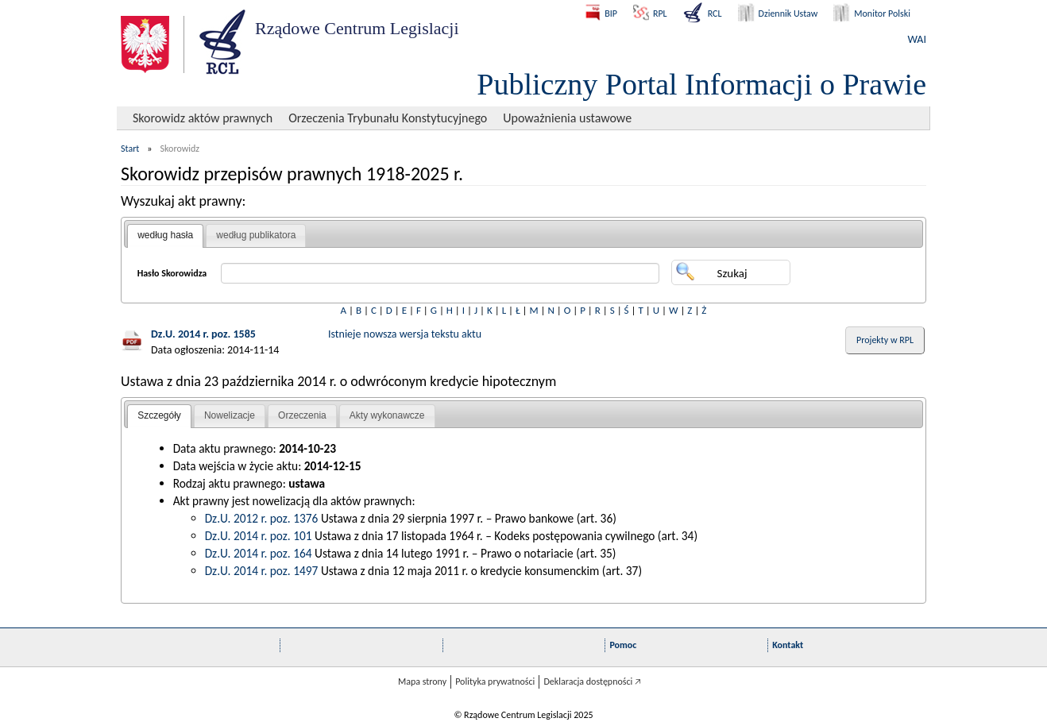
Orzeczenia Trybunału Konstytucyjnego (387, 117)
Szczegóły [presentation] (159, 415)
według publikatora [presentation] (256, 235)
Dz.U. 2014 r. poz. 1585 (203, 334)
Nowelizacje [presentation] (229, 415)
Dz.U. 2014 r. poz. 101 (258, 535)
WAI (917, 39)
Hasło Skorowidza (172, 273)
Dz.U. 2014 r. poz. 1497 (262, 570)
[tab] (165, 236)
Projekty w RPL (885, 340)
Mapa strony (422, 681)
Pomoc (622, 645)
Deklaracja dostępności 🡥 (592, 681)
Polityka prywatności (495, 681)
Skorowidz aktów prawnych (202, 117)
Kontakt (787, 645)
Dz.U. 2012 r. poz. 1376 (262, 518)
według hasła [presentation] (165, 235)
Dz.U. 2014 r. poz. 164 (258, 553)
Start (130, 148)
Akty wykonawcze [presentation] (387, 415)
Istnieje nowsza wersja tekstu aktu (404, 334)
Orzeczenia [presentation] (302, 415)
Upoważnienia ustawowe (567, 117)
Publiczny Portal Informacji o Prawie (701, 84)
